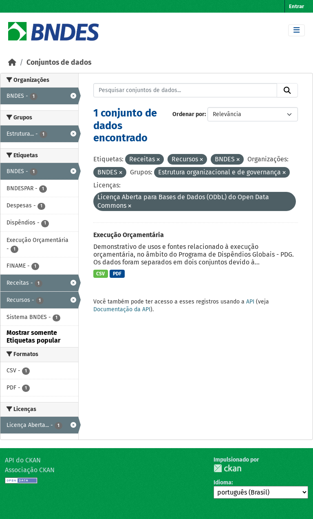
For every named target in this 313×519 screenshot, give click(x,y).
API (250, 301)
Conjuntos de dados (58, 62)
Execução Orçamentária (128, 235)
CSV (100, 274)
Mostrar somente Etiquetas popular (33, 336)
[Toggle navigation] (296, 30)
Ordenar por (188, 114)
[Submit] (287, 90)
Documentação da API (121, 309)
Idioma (222, 482)
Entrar (296, 6)
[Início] (12, 62)
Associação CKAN (30, 470)
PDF (117, 274)
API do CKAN (23, 460)
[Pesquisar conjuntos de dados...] (185, 90)
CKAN (227, 468)
